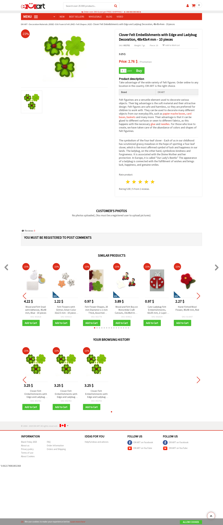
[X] (22, 521)
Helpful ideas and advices (96, 441)
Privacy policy (27, 449)
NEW (62, 16)
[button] (94, 327)
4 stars (146, 181)
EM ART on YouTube (139, 448)
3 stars (140, 181)
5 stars (153, 181)
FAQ (49, 441)
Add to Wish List (171, 45)
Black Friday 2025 (29, 441)
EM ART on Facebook (140, 442)
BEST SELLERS (76, 16)
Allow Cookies (191, 522)
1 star (128, 181)
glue (153, 123)
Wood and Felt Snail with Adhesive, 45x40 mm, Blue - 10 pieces (35, 309)
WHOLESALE (95, 16)
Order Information (55, 445)
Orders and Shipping (56, 449)
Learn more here (78, 521)
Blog (109, 16)
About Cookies (28, 456)
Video (120, 16)
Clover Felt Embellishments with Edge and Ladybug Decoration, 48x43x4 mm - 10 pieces (35, 393)
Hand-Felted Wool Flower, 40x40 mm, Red (187, 308)
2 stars (134, 181)
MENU (30, 17)
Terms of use (27, 452)
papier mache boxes (174, 113)
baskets (131, 116)
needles (165, 123)
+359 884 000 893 (132, 12)
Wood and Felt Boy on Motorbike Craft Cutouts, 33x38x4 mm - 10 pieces (126, 309)
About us (25, 445)
